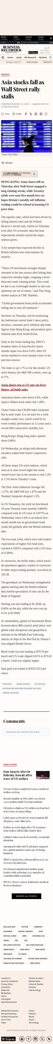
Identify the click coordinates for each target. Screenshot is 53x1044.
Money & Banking (8, 1013)
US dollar (40, 684)
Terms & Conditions (9, 981)
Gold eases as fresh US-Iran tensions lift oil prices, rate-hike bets (25, 819)
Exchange (8, 931)
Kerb (24, 936)
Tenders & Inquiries (9, 1016)
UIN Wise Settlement (13, 959)
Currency (38, 927)
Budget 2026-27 (13, 62)
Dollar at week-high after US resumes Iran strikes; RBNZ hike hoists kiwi (24, 829)
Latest (19, 57)
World (31, 1016)
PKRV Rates (40, 950)
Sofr (41, 931)
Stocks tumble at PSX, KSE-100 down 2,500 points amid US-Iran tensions (24, 800)
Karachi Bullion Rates (14, 963)
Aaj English (6, 999)
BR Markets (6, 993)
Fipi (16, 940)
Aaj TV (3, 996)
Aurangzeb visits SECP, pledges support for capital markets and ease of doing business (25, 850)
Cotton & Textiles (36, 984)
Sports (31, 1019)
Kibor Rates (9, 950)
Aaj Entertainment (9, 1002)
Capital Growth (25, 931)
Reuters (9, 162)
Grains (31, 1010)
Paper (3, 1022)
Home (10, 57)
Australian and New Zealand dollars (22, 688)
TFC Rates (22, 954)
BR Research (30, 57)
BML (26, 43)
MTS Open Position (12, 945)
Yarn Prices (6, 1019)
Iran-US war (32, 62)
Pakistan (32, 1013)
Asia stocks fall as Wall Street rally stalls (22, 89)
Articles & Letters (36, 978)
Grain (6, 940)
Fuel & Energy (35, 990)
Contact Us (5, 978)
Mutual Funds (10, 936)
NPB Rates (8, 954)
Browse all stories (26, 896)
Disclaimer (5, 987)
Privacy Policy (7, 984)
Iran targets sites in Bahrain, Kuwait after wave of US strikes (17, 775)
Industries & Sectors (10, 1010)
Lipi (25, 940)
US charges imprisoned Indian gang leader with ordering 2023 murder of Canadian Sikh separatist (23, 872)
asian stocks (23, 684)
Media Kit (5, 990)
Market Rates (34, 981)
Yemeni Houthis (11, 693)
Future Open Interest (37, 959)
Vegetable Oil (39, 936)
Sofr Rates (25, 950)
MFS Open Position (34, 945)
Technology (34, 1022)
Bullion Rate (9, 927)
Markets (43, 57)
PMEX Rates (35, 963)
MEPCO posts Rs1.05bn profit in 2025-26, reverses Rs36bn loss (25, 861)
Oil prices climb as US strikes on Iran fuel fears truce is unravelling (26, 809)
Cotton (24, 927)
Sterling (7, 684)
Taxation (32, 987)
